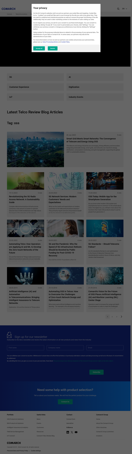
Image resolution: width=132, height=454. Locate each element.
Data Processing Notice (50, 42)
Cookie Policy (65, 42)
